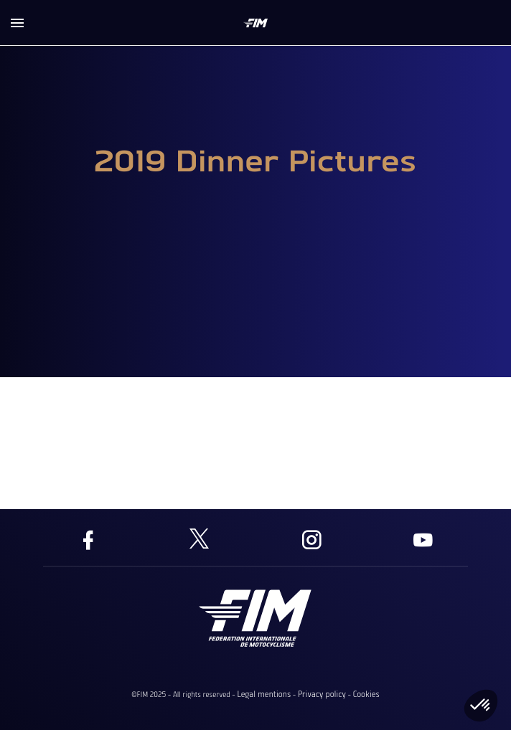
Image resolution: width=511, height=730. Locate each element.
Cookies (365, 694)
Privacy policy (322, 694)
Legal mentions (264, 694)
